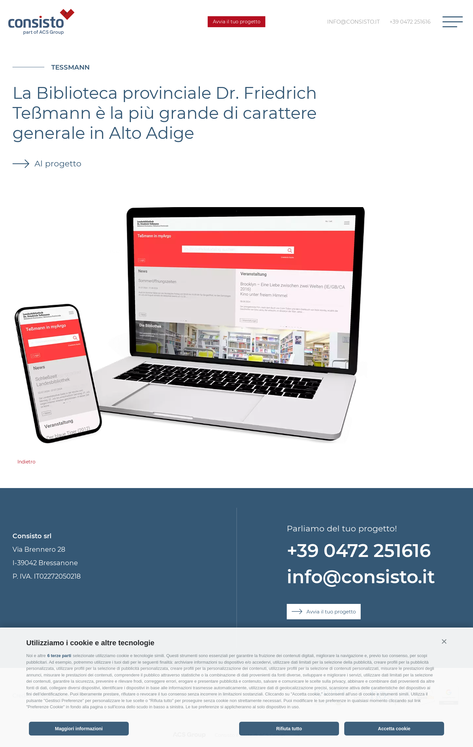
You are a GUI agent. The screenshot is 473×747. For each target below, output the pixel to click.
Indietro (26, 462)
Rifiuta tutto (289, 728)
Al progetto (56, 163)
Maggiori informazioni (78, 728)
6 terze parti (59, 655)
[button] (444, 641)
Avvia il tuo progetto (236, 22)
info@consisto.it (361, 577)
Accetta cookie (394, 728)
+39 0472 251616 (359, 551)
